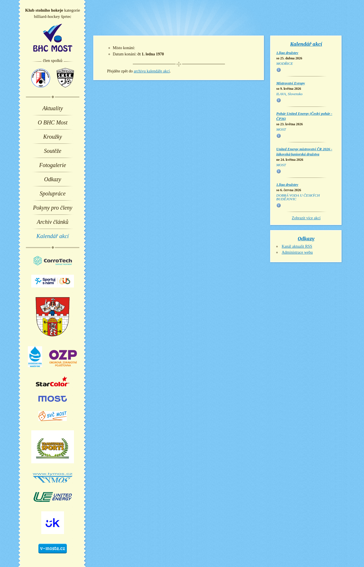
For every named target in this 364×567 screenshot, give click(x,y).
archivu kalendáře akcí (152, 71)
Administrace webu (297, 252)
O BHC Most (52, 122)
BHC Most (53, 38)
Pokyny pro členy (52, 208)
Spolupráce (52, 193)
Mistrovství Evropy (290, 83)
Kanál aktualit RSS (297, 246)
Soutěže (52, 151)
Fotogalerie (52, 165)
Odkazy (52, 179)
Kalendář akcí (52, 236)
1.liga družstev (287, 53)
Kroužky (52, 137)
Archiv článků (53, 222)
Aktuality (52, 108)
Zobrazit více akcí (306, 218)
